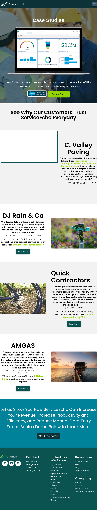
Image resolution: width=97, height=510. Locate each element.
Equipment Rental (58, 473)
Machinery (55, 482)
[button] (94, 4)
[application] (96, 509)
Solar (52, 494)
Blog (77, 467)
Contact (79, 485)
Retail (53, 488)
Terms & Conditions (84, 491)
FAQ (77, 464)
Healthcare (55, 476)
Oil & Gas (54, 485)
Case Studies (81, 461)
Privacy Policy (81, 488)
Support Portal (82, 470)
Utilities (53, 500)
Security (54, 491)
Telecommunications (60, 497)
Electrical (54, 470)
